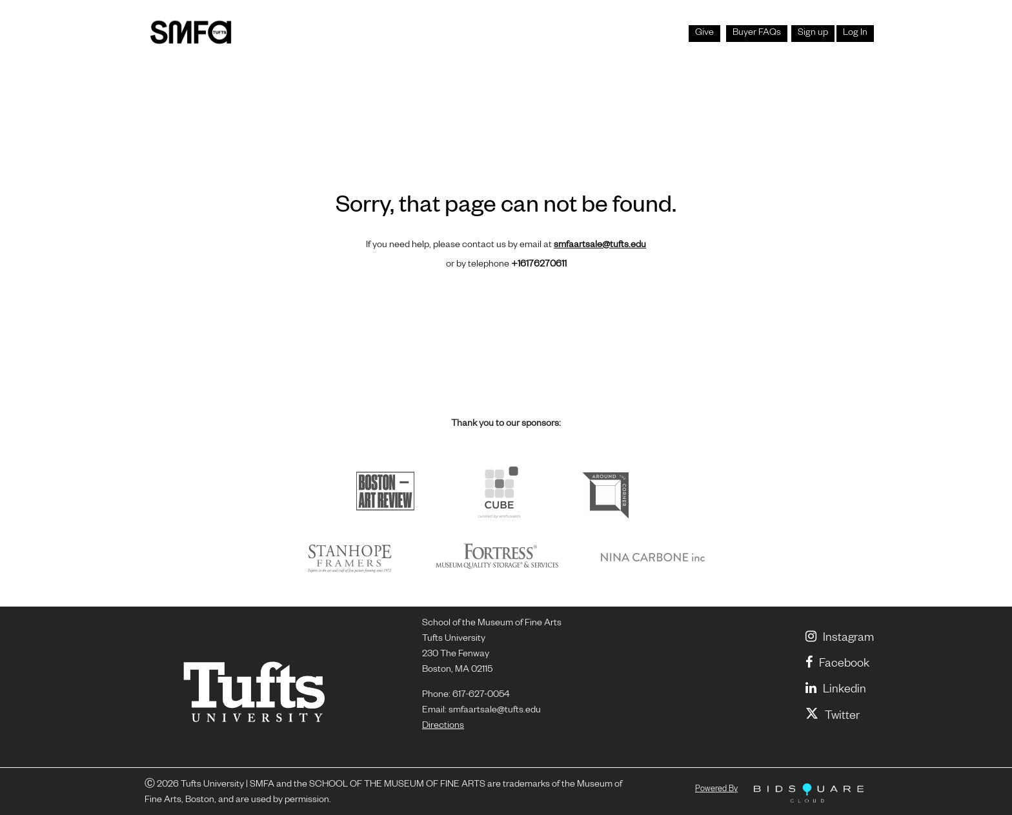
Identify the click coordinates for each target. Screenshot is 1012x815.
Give (704, 33)
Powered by (716, 789)
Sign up (813, 33)
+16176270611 (539, 265)
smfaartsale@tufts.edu (600, 246)
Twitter (832, 716)
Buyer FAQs (757, 33)
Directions (443, 726)
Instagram (839, 638)
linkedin (835, 690)
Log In (855, 33)
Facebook (837, 664)
